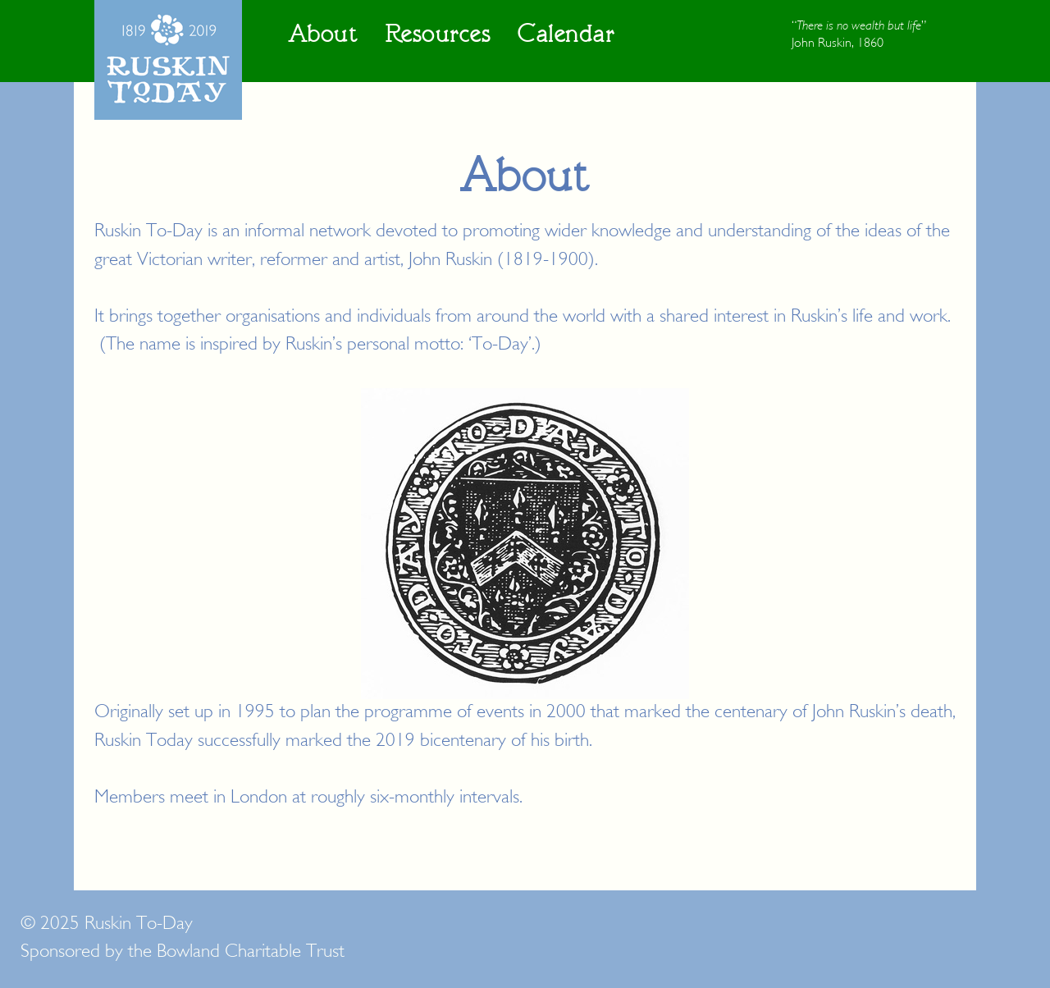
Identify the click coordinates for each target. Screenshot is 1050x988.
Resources (438, 35)
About (323, 35)
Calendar (566, 35)
